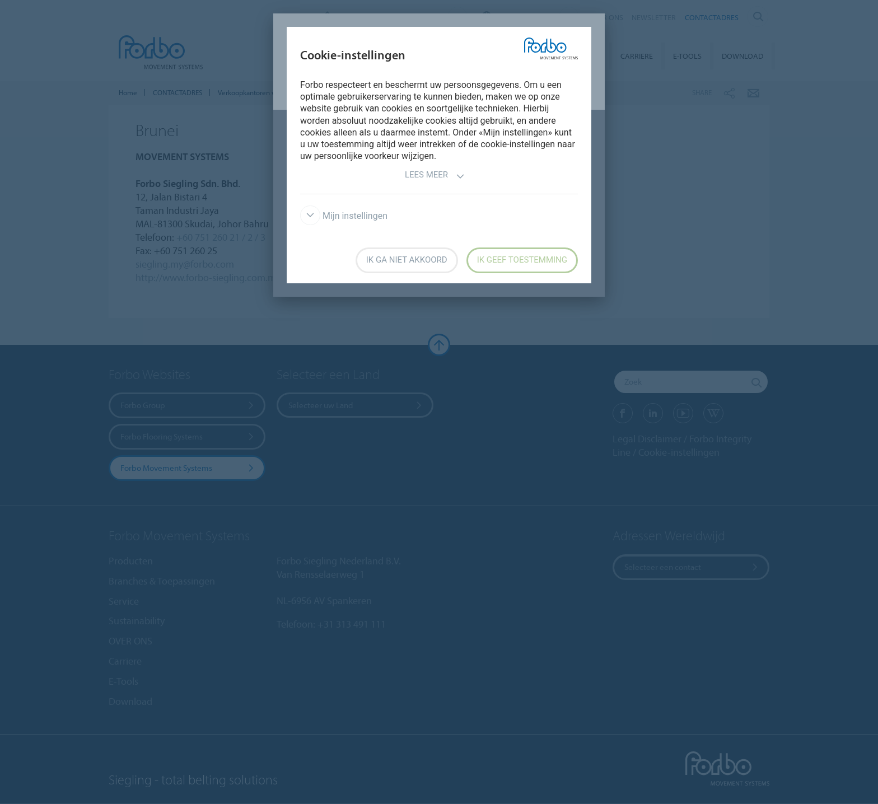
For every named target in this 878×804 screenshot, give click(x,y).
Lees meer (435, 176)
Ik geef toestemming (522, 260)
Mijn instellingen (343, 216)
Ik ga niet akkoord (406, 260)
